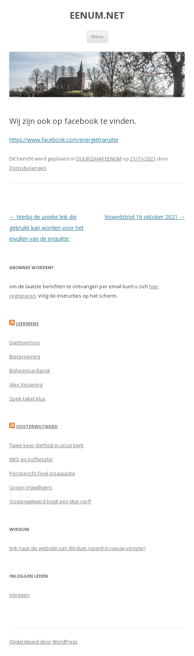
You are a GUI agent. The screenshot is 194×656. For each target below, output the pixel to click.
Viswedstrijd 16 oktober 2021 (144, 216)
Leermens (27, 323)
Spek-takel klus (27, 398)
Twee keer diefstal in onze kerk (46, 445)
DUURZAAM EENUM (99, 158)
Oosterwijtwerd (37, 426)
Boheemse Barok (29, 370)
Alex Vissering (25, 384)
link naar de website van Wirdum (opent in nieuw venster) (77, 548)
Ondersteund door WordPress (43, 641)
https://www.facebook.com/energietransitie (63, 139)
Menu (97, 36)
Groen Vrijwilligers (30, 487)
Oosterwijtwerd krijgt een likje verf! (50, 501)
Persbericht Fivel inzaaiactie (42, 473)
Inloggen (19, 594)
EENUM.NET (97, 15)
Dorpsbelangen (27, 167)
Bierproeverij (24, 356)
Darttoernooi (24, 342)
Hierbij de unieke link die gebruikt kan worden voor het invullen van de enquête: (46, 227)
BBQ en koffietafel (31, 459)
